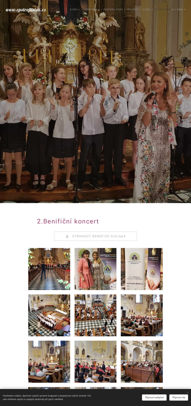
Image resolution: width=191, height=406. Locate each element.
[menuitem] (74, 9)
